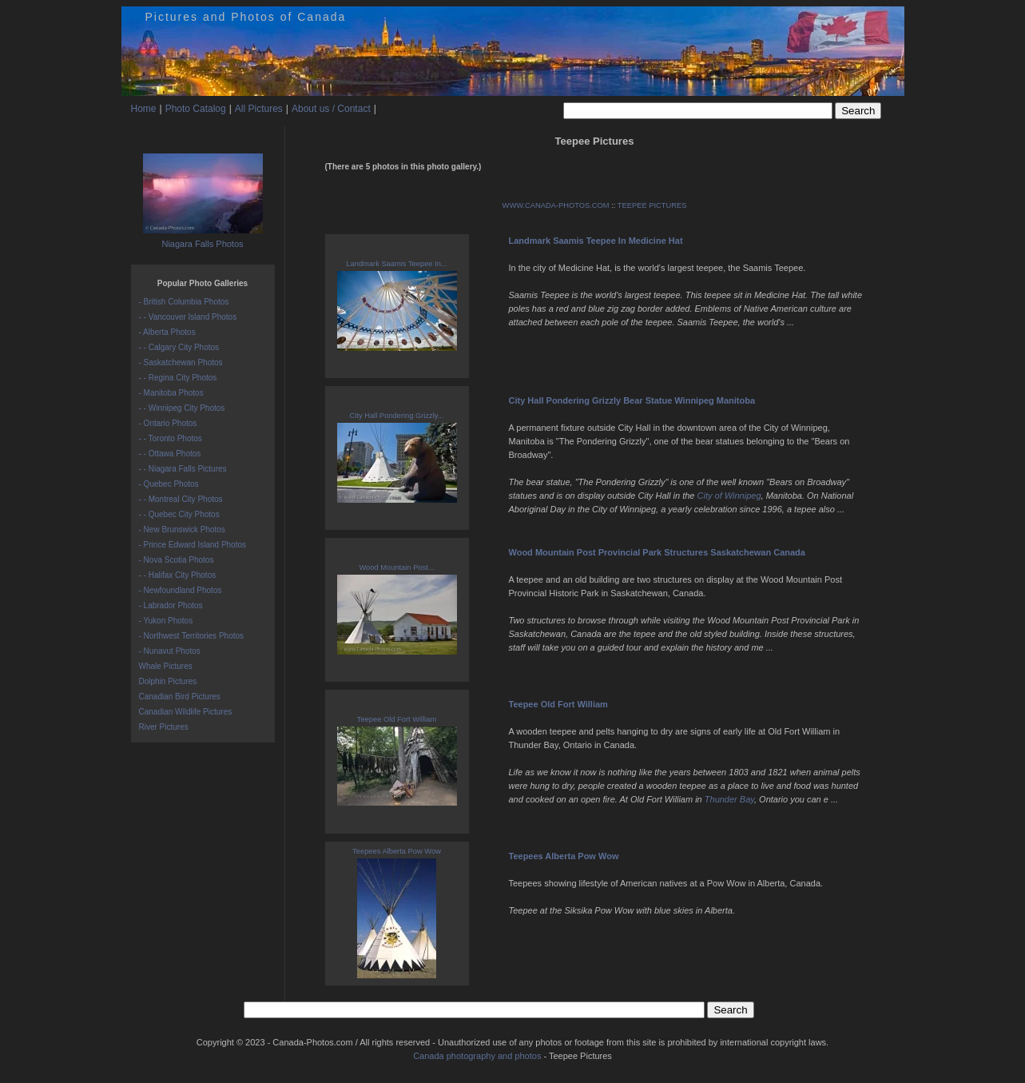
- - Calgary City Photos (179, 347)
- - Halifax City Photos (178, 575)
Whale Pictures (166, 666)
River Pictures (164, 727)
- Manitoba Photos (171, 392)
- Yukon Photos (166, 620)
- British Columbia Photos (184, 301)
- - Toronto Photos (170, 438)
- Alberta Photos (167, 332)
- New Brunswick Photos (182, 529)
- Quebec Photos (169, 484)
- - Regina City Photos (178, 377)
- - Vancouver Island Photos (188, 317)
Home (144, 108)
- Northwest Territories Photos (191, 635)
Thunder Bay (729, 799)
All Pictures (259, 108)
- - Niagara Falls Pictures (183, 468)
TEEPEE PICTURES (652, 205)
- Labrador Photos (171, 605)
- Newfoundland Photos (180, 590)
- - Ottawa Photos (170, 453)
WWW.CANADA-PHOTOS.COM (556, 205)
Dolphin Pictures (168, 681)
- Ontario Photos (168, 423)
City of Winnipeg (729, 495)
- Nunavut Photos (170, 651)
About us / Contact (331, 108)
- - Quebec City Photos (179, 514)
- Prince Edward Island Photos (193, 544)
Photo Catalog (195, 108)
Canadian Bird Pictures (179, 696)
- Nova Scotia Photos (176, 559)
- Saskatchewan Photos (181, 362)
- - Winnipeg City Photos (182, 408)
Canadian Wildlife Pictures (185, 711)
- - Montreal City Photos (181, 499)
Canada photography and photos (477, 1056)
